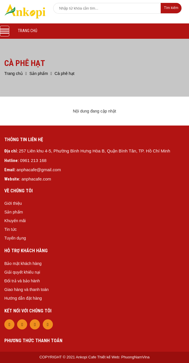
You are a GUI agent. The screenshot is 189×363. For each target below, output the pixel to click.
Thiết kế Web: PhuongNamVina (123, 357)
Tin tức (10, 229)
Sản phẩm (13, 212)
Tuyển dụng (15, 238)
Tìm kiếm (171, 8)
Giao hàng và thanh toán (26, 289)
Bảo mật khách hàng (23, 263)
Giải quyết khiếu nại (22, 272)
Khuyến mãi (15, 220)
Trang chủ (27, 30)
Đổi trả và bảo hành (22, 281)
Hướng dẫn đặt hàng (23, 298)
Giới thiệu (13, 203)
